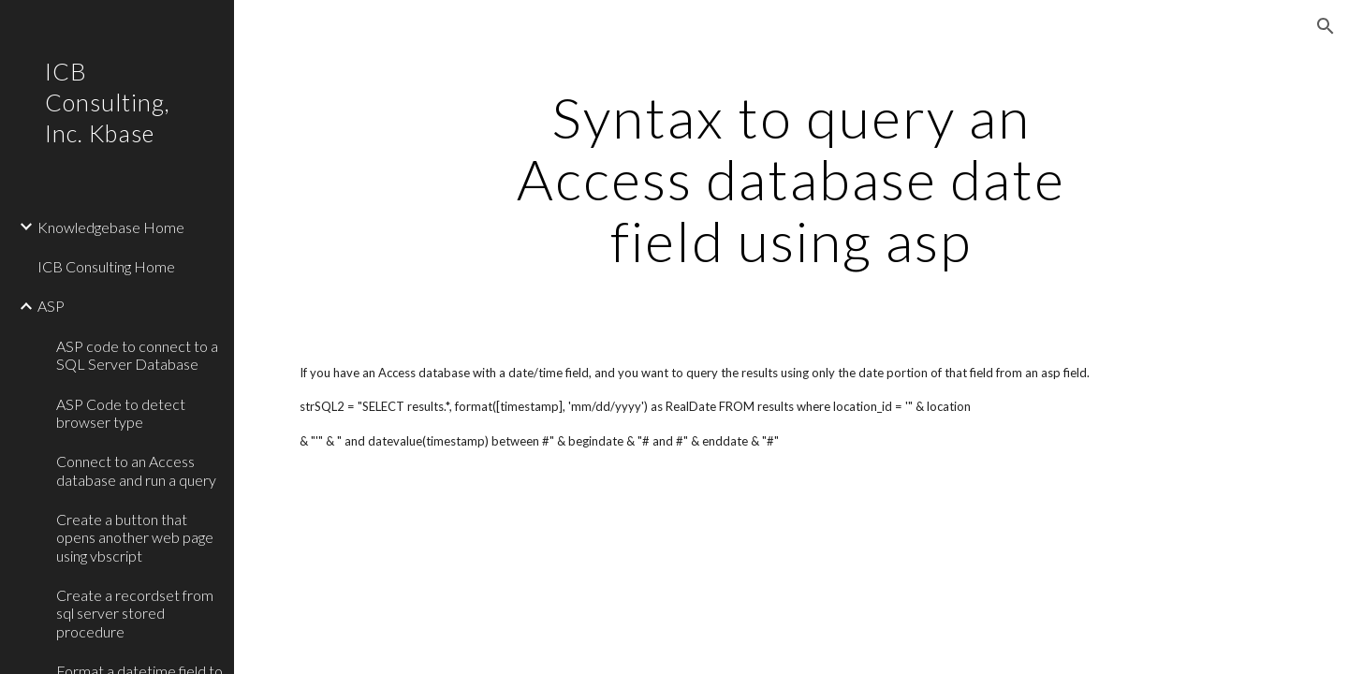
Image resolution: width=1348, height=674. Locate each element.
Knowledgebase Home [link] (110, 227)
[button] (1325, 26)
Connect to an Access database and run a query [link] (136, 470)
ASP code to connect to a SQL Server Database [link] (137, 355)
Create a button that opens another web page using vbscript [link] (134, 537)
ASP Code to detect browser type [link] (120, 413)
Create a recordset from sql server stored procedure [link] (134, 613)
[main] (791, 179)
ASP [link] (51, 306)
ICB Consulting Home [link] (106, 266)
